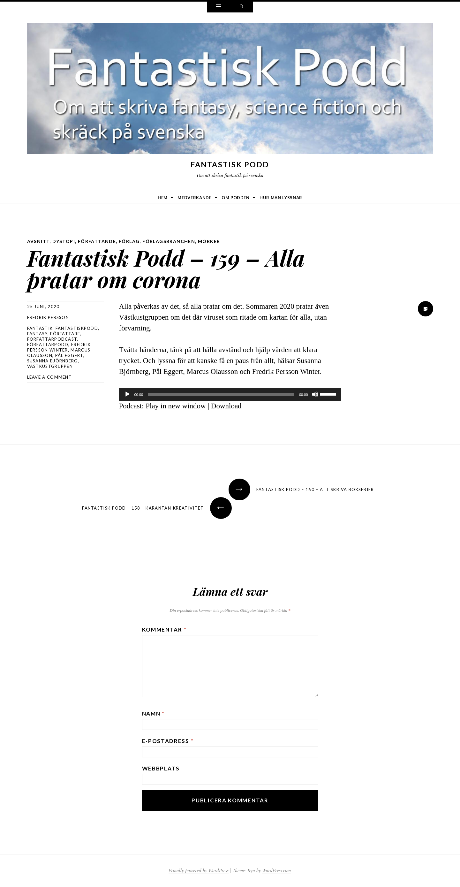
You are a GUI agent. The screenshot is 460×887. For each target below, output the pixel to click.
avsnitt (38, 241)
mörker (209, 241)
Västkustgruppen (50, 366)
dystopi (63, 241)
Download (226, 406)
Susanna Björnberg (52, 360)
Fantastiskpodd (77, 328)
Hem (163, 197)
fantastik (40, 328)
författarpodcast (52, 339)
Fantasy (37, 333)
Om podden (236, 197)
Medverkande (194, 197)
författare (65, 333)
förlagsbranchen (168, 241)
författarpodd (48, 344)
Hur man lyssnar (281, 197)
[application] (230, 394)
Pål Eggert (69, 355)
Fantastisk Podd (230, 164)
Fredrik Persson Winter (59, 347)
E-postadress (168, 741)
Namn (153, 713)
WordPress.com (276, 871)
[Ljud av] (315, 394)
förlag (129, 241)
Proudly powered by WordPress (199, 871)
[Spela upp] (127, 394)
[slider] (221, 394)
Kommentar (164, 629)
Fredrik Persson (48, 317)
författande (97, 241)
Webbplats (161, 768)
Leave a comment (49, 377)
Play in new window (176, 406)
